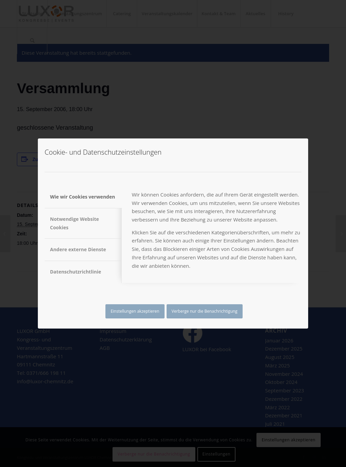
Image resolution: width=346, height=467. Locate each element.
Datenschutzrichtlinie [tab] (75, 271)
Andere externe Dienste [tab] (78, 249)
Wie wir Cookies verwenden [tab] (82, 196)
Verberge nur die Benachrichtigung (205, 311)
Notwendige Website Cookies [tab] (74, 223)
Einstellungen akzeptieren (134, 311)
